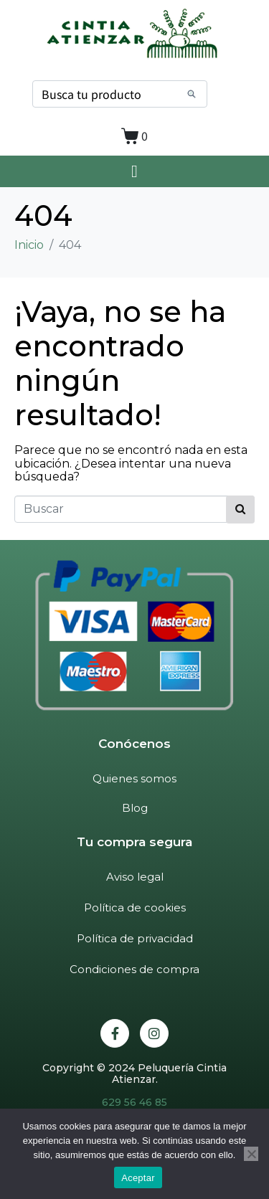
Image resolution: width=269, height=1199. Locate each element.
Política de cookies (135, 907)
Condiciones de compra (134, 969)
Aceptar (138, 1177)
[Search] (191, 94)
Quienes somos (134, 778)
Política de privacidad (135, 938)
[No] (251, 1154)
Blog (135, 808)
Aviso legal (135, 876)
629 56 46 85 (134, 1102)
